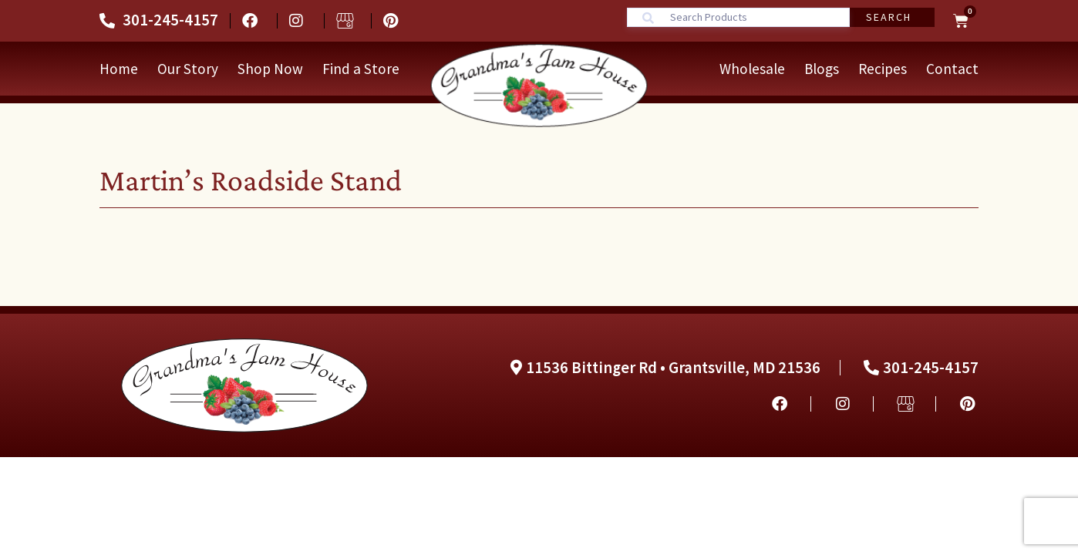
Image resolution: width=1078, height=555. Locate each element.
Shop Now (270, 68)
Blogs (821, 68)
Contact (952, 68)
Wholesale (752, 68)
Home (118, 68)
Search (888, 17)
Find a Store (360, 68)
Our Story (187, 68)
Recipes (882, 68)
